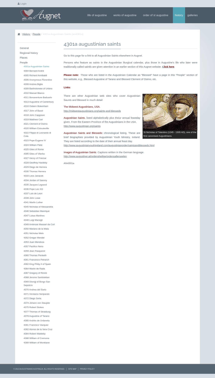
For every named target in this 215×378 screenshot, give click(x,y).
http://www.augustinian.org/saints (82, 168)
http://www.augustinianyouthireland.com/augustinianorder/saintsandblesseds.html (109, 183)
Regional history (29, 52)
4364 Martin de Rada (34, 268)
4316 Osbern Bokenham (36, 106)
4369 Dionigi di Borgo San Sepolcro (37, 283)
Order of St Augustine (156, 15)
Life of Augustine (98, 15)
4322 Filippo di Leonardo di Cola (37, 134)
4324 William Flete (33, 145)
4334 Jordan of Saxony (35, 180)
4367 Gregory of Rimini (35, 273)
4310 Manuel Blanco (34, 93)
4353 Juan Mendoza (34, 242)
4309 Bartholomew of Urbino (38, 88)
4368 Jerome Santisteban (37, 277)
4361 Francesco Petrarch (36, 259)
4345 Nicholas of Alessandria (38, 206)
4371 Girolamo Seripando (37, 294)
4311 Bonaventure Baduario (38, 97)
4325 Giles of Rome (34, 149)
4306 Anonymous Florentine (38, 80)
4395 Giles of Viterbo (34, 154)
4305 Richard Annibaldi (35, 75)
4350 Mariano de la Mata (36, 229)
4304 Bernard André (34, 71)
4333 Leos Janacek (33, 176)
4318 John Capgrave (34, 115)
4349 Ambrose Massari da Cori (39, 224)
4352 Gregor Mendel (34, 237)
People (36, 34)
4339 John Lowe (32, 198)
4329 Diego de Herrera (35, 167)
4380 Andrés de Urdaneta (37, 320)
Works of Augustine (126, 15)
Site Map (72, 369)
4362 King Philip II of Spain (37, 264)
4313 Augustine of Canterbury (39, 102)
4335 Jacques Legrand (35, 184)
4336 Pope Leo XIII (33, 189)
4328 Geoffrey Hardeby (35, 162)
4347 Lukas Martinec (34, 215)
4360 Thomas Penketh (35, 255)
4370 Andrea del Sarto (35, 289)
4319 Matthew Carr (33, 119)
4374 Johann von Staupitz (37, 303)
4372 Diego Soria (32, 298)
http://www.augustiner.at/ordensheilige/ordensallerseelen (95, 194)
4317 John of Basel (33, 110)
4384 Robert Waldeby (35, 333)
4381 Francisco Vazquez (36, 325)
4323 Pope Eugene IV (35, 140)
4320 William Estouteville (36, 128)
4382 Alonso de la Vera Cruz (38, 329)
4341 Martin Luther (33, 202)
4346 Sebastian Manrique (37, 211)
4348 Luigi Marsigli (33, 220)
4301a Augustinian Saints (36, 66)
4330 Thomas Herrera (35, 171)
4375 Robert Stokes (34, 307)
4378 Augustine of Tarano (36, 316)
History (179, 15)
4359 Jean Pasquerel (34, 251)
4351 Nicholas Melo (34, 233)
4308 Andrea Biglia (33, 84)
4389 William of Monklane (37, 342)
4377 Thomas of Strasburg (37, 311)
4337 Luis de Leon (33, 193)
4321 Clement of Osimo (36, 124)
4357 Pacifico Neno (33, 246)
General (24, 48)
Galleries (193, 15)
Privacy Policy (87, 369)
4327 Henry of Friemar (35, 158)
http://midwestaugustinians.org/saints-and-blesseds (92, 153)
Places (23, 57)
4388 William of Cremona (36, 338)
